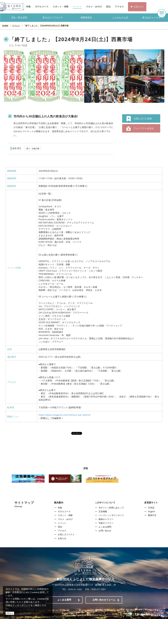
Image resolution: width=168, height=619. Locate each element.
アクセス (119, 6)
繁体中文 (152, 515)
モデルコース (42, 6)
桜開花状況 (86, 17)
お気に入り (139, 7)
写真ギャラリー (106, 522)
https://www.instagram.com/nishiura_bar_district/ (65, 414)
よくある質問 (105, 526)
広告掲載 (102, 511)
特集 (28, 6)
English (152, 511)
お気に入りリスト (66, 534)
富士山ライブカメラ (53, 17)
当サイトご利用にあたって (111, 507)
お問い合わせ (105, 530)
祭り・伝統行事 (32, 148)
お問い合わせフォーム (104, 600)
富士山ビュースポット (153, 17)
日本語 (151, 507)
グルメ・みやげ (94, 6)
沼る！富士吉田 (19, 17)
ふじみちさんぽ (120, 17)
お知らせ (61, 538)
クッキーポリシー (21, 605)
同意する (9, 613)
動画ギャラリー (106, 519)
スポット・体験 (61, 6)
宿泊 (108, 6)
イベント (77, 6)
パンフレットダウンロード (111, 515)
